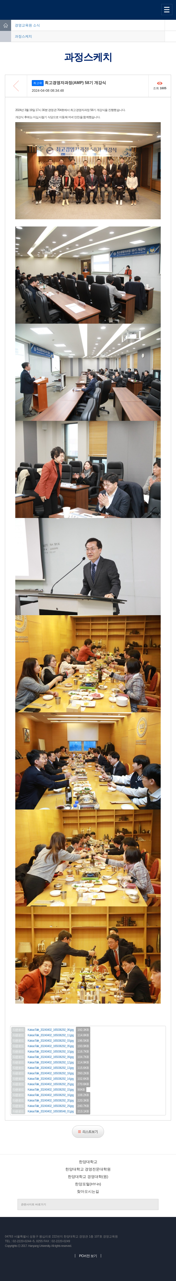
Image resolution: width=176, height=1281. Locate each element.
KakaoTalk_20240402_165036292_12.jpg (51, 1062)
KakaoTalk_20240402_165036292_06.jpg (51, 1030)
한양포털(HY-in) (88, 1184)
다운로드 (18, 1030)
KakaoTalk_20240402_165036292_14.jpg (51, 1078)
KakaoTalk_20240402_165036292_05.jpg (51, 1046)
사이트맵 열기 (167, 9)
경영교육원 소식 (27, 25)
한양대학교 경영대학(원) (88, 1176)
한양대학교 (88, 1162)
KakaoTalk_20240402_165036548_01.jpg (51, 1111)
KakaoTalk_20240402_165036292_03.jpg (51, 1040)
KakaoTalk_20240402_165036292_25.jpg (51, 1084)
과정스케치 (23, 36)
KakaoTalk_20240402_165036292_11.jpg (51, 1035)
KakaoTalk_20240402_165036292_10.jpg (51, 1051)
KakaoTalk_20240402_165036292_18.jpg (51, 1073)
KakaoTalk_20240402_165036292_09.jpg (51, 1057)
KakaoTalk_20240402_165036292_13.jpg (51, 1068)
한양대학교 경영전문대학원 (88, 1169)
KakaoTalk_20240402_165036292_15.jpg (51, 1089)
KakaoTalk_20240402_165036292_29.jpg (51, 1106)
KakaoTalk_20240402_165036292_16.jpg (51, 1095)
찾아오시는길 (88, 1191)
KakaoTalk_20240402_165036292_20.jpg (51, 1100)
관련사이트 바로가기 (33, 1204)
